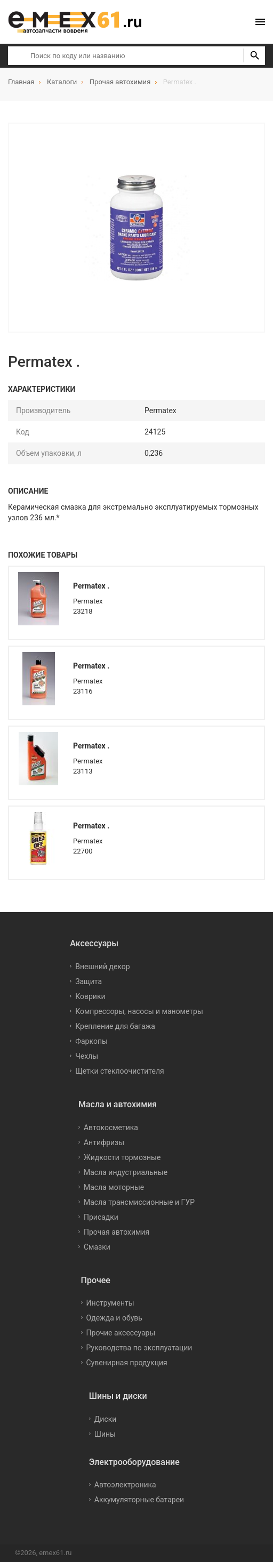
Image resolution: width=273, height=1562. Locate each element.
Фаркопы (91, 1041)
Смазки (97, 1247)
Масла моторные (114, 1187)
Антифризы (104, 1142)
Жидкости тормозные (122, 1157)
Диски (105, 1419)
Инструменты (110, 1303)
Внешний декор (102, 966)
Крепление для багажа (115, 1026)
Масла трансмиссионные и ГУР (139, 1202)
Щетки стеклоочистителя (119, 1071)
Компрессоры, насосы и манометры (139, 1011)
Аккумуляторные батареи (139, 1499)
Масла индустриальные (125, 1172)
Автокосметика (111, 1127)
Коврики (90, 996)
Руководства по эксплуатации (139, 1347)
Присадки (101, 1217)
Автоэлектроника (125, 1484)
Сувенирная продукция (126, 1362)
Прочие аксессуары (121, 1332)
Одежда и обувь (114, 1318)
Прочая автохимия (116, 1232)
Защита (88, 981)
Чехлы (86, 1056)
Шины (105, 1434)
